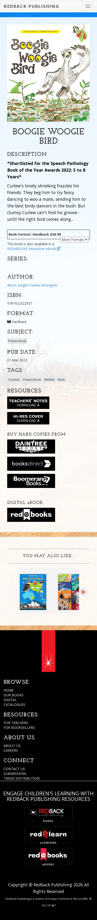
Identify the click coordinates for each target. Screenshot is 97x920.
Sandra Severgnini (43, 285)
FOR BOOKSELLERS (19, 727)
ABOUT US (12, 745)
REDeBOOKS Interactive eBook (33, 248)
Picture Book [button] (17, 341)
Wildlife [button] (49, 379)
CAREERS (11, 750)
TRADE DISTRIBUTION (22, 778)
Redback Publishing (31, 6)
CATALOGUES (14, 704)
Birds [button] (61, 379)
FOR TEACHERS (16, 722)
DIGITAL (10, 700)
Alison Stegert (18, 285)
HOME (9, 690)
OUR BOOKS (13, 695)
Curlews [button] (14, 379)
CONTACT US (14, 769)
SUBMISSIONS (15, 773)
